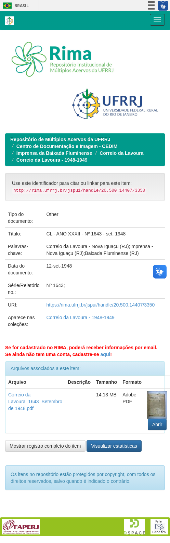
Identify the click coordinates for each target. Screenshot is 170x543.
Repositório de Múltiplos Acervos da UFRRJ (60, 139)
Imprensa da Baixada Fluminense (54, 153)
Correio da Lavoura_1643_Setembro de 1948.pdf (35, 401)
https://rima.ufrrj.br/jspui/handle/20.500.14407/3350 (101, 305)
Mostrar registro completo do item (45, 446)
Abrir (157, 424)
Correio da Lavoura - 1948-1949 (52, 160)
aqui (105, 354)
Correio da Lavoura (121, 153)
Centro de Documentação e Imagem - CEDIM (67, 146)
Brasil (14, 6)
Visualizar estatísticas (114, 446)
